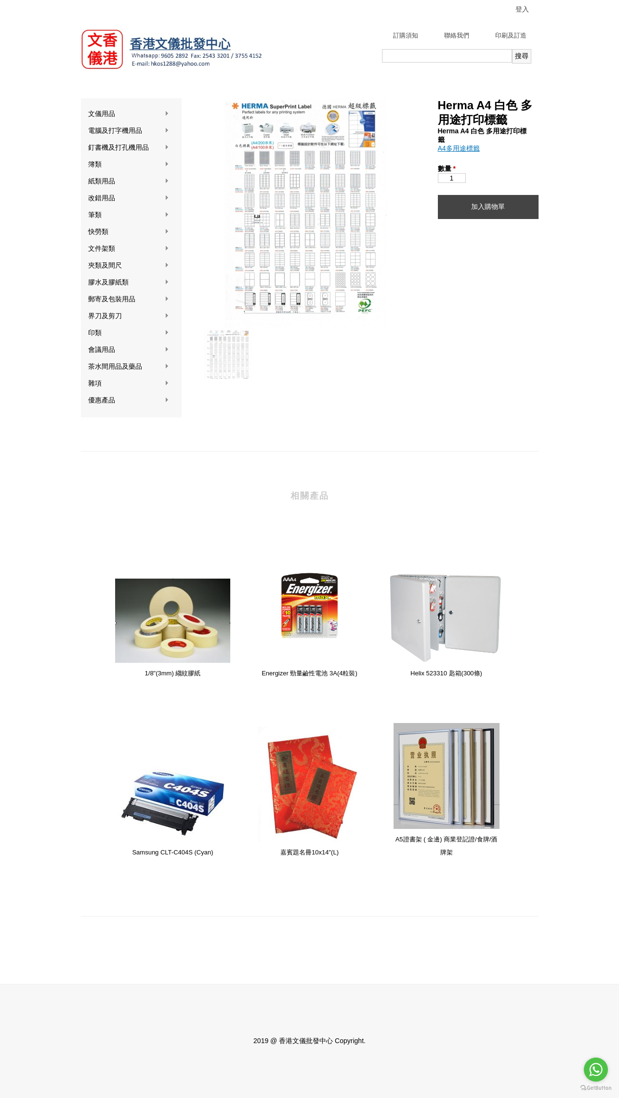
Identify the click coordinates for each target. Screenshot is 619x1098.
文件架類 (128, 249)
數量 (447, 168)
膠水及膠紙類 (128, 282)
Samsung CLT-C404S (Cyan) (172, 852)
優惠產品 (128, 400)
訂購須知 (405, 35)
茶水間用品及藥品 (128, 366)
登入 (522, 9)
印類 (128, 333)
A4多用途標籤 (459, 148)
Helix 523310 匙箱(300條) (446, 673)
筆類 (128, 215)
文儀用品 (128, 114)
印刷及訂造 (511, 35)
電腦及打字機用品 (128, 131)
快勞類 (128, 232)
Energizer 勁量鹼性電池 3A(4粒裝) (309, 673)
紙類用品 (128, 181)
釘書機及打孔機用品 (128, 147)
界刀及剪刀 (128, 316)
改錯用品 (128, 198)
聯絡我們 (456, 35)
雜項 (128, 383)
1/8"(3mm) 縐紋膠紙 (173, 673)
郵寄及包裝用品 (128, 299)
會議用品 (128, 350)
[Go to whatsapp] (596, 1070)
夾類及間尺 (128, 265)
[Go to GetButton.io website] (595, 1088)
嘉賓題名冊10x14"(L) (309, 852)
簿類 (128, 164)
